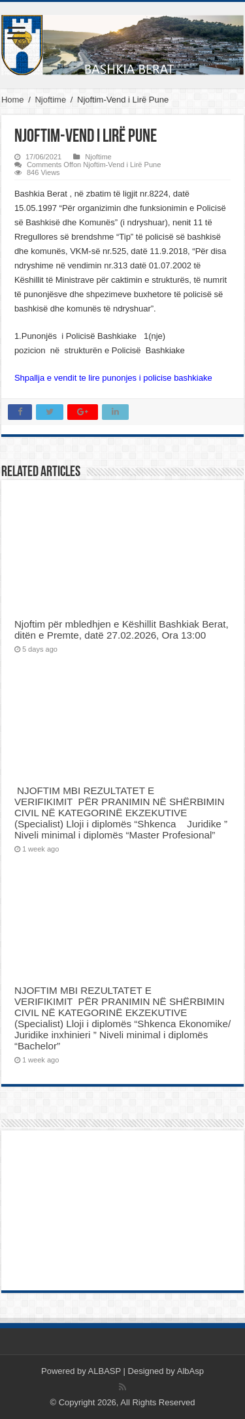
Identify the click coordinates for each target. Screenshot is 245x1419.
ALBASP (104, 1371)
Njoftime (50, 99)
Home (12, 99)
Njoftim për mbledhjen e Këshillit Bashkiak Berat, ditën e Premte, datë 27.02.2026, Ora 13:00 (121, 629)
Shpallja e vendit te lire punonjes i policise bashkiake (113, 378)
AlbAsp (190, 1371)
